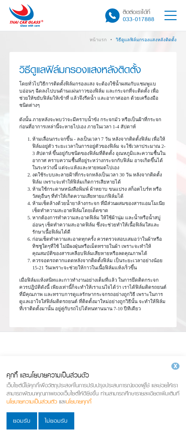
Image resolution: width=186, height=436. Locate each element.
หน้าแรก (98, 39)
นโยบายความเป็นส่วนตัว (32, 402)
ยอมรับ (22, 420)
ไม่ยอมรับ (56, 420)
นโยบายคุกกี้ (79, 402)
